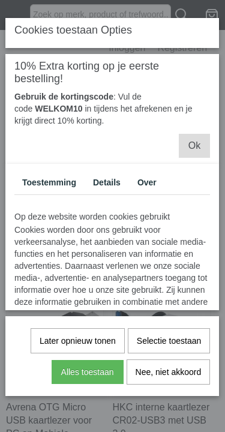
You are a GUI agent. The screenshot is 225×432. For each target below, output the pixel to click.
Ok (194, 145)
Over (147, 182)
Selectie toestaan (169, 341)
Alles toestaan (87, 372)
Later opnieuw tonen (78, 341)
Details (107, 182)
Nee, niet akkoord (169, 372)
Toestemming (49, 182)
